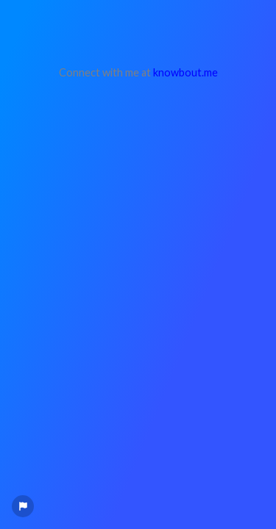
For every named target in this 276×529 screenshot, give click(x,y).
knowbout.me (185, 72)
